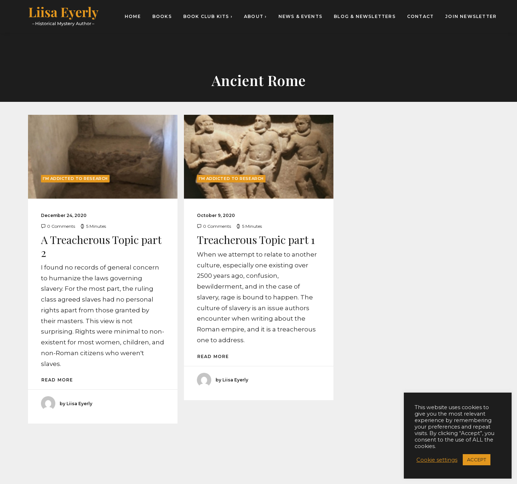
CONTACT (420, 16)
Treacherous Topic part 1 (256, 239)
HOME (133, 16)
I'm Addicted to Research (75, 178)
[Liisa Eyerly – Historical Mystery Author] (63, 16)
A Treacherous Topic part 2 (101, 246)
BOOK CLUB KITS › (207, 16)
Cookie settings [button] (436, 460)
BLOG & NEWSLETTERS (365, 16)
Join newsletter (471, 16)
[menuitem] (135, 16)
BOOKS (162, 16)
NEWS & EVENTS (300, 16)
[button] (102, 157)
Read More (57, 380)
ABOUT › (255, 16)
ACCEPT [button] (476, 459)
